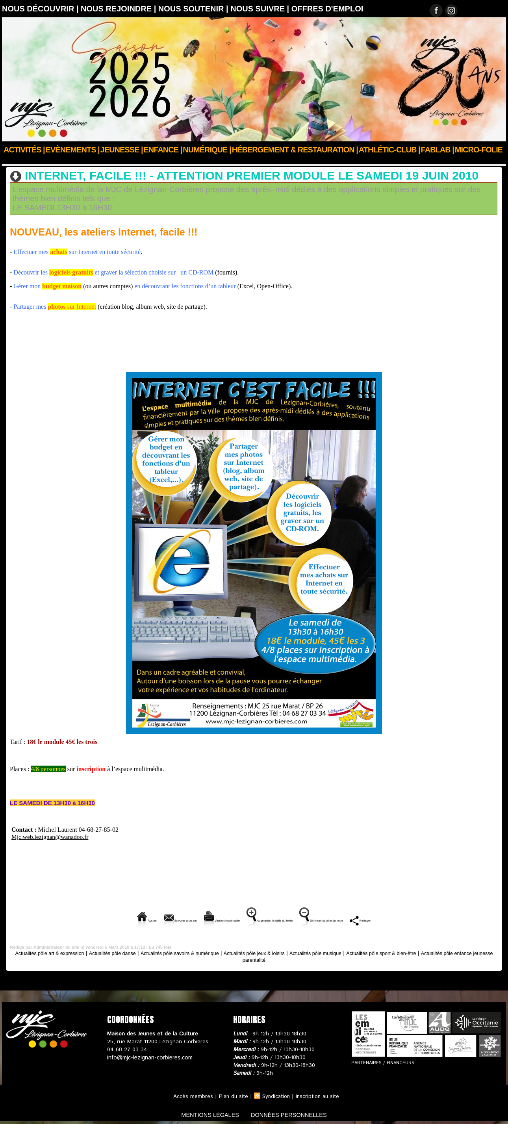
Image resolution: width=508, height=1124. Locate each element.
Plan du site (231, 1096)
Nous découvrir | (41, 8)
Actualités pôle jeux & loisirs (298, 952)
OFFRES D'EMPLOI (327, 8)
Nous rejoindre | (119, 8)
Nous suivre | (260, 8)
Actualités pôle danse (130, 952)
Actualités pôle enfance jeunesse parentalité (254, 958)
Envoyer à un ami (131, 919)
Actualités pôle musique (370, 952)
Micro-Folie (478, 149)
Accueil (11, 160)
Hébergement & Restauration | (295, 149)
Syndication (275, 1096)
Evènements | (73, 149)
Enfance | (163, 149)
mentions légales (204, 1113)
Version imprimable (197, 919)
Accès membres (190, 1096)
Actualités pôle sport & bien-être (448, 952)
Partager (425, 919)
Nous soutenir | (194, 8)
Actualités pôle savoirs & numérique (148, 160)
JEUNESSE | (121, 149)
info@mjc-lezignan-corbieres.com (148, 1057)
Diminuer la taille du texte (363, 919)
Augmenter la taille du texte (276, 919)
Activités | (24, 149)
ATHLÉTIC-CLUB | (389, 149)
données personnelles (295, 1113)
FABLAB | (437, 149)
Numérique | (207, 149)
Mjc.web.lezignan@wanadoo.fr (51, 836)
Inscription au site (319, 1096)
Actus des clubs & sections (61, 160)
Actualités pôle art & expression (56, 952)
